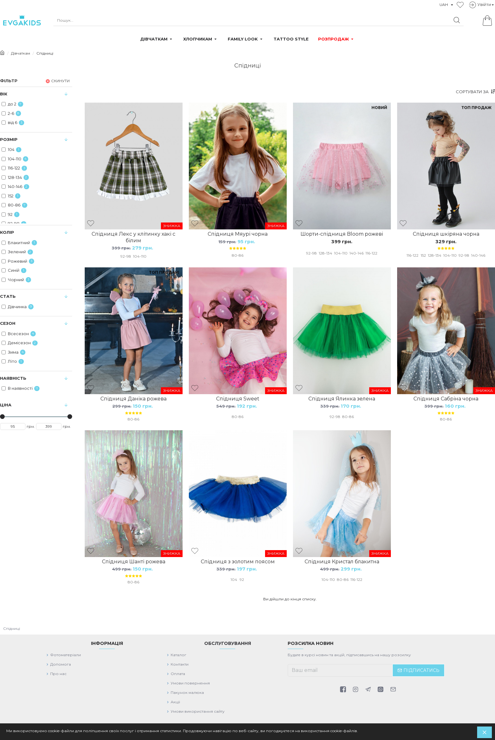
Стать (8, 296)
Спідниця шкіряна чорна (446, 234)
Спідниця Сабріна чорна (445, 401)
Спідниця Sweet (237, 401)
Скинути (60, 80)
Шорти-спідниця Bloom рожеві (342, 234)
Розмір (9, 139)
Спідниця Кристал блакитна (342, 566)
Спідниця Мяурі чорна (238, 234)
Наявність (13, 378)
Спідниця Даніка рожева (133, 401)
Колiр (7, 232)
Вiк (3, 93)
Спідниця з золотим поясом (238, 566)
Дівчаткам (20, 53)
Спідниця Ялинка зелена (341, 401)
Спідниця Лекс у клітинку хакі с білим (133, 237)
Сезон (7, 323)
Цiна (5, 404)
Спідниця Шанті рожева (133, 566)
